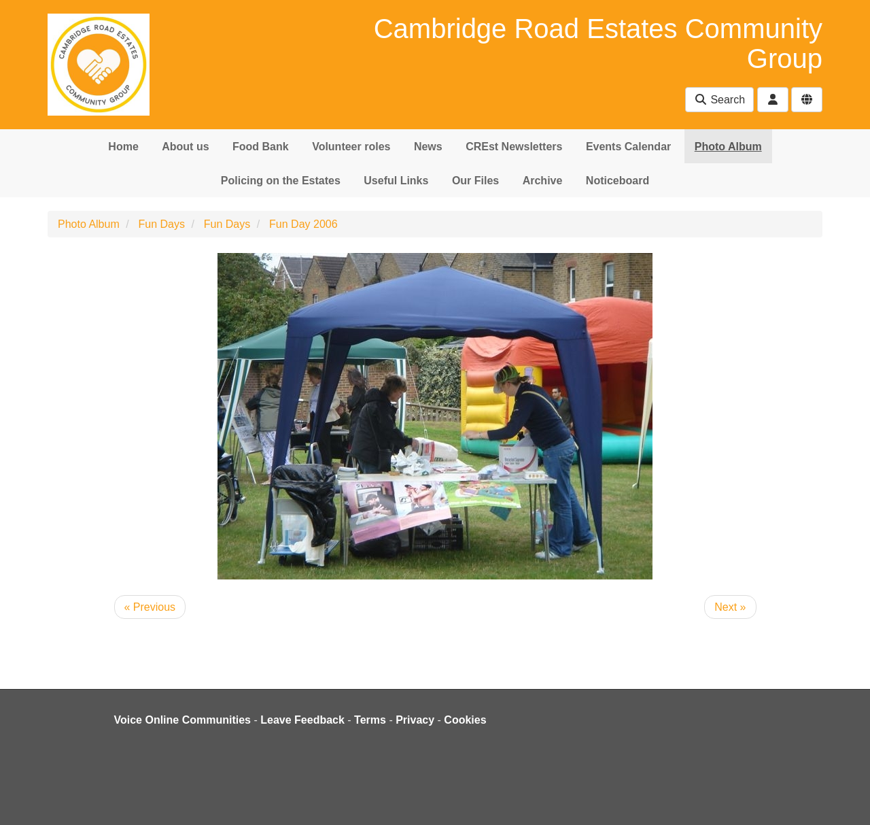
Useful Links (396, 180)
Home (123, 146)
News (428, 146)
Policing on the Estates (281, 180)
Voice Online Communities (182, 720)
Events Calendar (628, 146)
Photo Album (728, 146)
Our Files (475, 180)
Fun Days (162, 224)
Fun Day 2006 (303, 224)
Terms (370, 720)
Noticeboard (617, 180)
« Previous (150, 607)
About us (185, 146)
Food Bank (260, 146)
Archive (543, 180)
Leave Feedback (302, 720)
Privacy (415, 720)
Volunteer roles (351, 146)
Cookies (465, 720)
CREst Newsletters (514, 146)
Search (719, 99)
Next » (730, 607)
